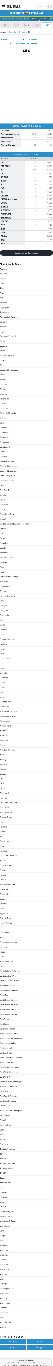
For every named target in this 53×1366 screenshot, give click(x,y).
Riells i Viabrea (6, 923)
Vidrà (2, 1240)
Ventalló (3, 1231)
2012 (36, 25)
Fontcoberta (5, 586)
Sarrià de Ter (5, 1106)
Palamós (3, 798)
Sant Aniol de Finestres (9, 990)
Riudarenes (4, 933)
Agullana (3, 269)
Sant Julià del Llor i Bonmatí (11, 1058)
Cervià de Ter (5, 490)
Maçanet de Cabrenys (8, 711)
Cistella (3, 495)
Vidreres (3, 1245)
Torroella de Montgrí (8, 1168)
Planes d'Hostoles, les (8, 856)
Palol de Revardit (6, 817)
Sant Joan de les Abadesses (11, 1038)
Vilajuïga (3, 1284)
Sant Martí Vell (5, 1077)
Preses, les (4, 889)
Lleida (12, 1347)
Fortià (2, 601)
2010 (47, 25)
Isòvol (2, 649)
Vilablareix (4, 1255)
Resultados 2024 (20, 19)
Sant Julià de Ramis (8, 1062)
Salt (1, 966)
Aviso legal (41, 1363)
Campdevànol (5, 428)
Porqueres (4, 875)
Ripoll (2, 928)
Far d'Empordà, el (7, 557)
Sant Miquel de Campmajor (10, 1082)
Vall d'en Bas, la (6, 1216)
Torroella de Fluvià (7, 1163)
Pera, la (3, 846)
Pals (1, 822)
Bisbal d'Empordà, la (8, 355)
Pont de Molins (6, 865)
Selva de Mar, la (6, 1115)
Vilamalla (3, 1298)
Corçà (2, 509)
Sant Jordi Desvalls (7, 1053)
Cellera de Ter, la (6, 481)
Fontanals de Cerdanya (9, 577)
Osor (2, 788)
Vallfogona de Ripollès (8, 1221)
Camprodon (4, 442)
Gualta (2, 634)
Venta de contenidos (20, 1363)
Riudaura (3, 937)
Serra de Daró (5, 1125)
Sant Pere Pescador (8, 1101)
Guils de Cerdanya (7, 639)
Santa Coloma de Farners (10, 971)
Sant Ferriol (4, 1019)
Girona (2, 625)
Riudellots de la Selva (8, 942)
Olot (1, 779)
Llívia (2, 697)
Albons (2, 283)
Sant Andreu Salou (7, 986)
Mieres (2, 745)
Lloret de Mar (5, 702)
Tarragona (40, 1347)
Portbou (3, 880)
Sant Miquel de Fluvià (8, 1087)
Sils (1, 1135)
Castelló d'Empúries (8, 471)
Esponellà (4, 553)
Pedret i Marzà (6, 841)
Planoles (3, 860)
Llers (2, 692)
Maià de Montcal (6, 726)
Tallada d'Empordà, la (8, 1149)
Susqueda (4, 1144)
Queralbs (3, 904)
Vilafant (3, 1279)
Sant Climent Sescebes (9, 1000)
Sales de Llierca (6, 961)
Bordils (3, 380)
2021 (6, 25)
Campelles (4, 432)
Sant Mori (4, 1091)
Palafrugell (4, 793)
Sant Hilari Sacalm (7, 1029)
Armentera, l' (5, 312)
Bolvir (2, 375)
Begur (2, 331)
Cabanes (3, 404)
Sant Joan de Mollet (8, 1043)
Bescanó (3, 346)
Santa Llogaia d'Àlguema (10, 981)
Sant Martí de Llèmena (9, 1072)
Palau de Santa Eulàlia (9, 803)
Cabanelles (4, 399)
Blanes (2, 365)
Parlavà (3, 832)
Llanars (3, 683)
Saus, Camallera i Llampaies (11, 1111)
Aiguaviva (4, 274)
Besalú (2, 341)
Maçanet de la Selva (8, 716)
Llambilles (4, 678)
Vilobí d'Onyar (5, 1322)
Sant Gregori (5, 1024)
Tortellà (3, 1173)
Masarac (3, 731)
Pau (1, 836)
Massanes (4, 735)
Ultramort (4, 1197)
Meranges (4, 740)
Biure (2, 360)
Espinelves (4, 543)
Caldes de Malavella (8, 413)
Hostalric (3, 644)
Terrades (3, 1154)
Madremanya (5, 721)
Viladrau (3, 1274)
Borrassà (3, 384)
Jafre (2, 654)
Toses (2, 1178)
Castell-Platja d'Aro (7, 476)
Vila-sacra (4, 1313)
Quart (2, 899)
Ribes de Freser (6, 918)
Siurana (3, 1139)
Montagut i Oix (5, 759)
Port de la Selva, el (7, 885)
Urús (2, 1202)
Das (1, 533)
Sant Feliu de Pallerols (9, 1014)
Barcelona (13, 1341)
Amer (2, 293)
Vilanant (3, 1308)
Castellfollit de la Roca (9, 466)
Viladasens (4, 1264)
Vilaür (2, 1317)
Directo (6, 19)
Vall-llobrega (5, 1226)
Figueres (3, 562)
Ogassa (3, 774)
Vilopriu (3, 1327)
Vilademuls (4, 1269)
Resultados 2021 (39, 19)
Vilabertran (4, 1250)
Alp (1, 288)
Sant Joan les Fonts (7, 1048)
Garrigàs (3, 606)
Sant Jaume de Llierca (9, 1034)
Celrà (2, 485)
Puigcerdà (4, 894)
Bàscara (3, 327)
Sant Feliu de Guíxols (8, 1010)
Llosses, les (4, 707)
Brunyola (3, 394)
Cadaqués (4, 408)
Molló (2, 755)
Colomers (4, 505)
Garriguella (4, 615)
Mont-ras (3, 764)
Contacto (9, 1363)
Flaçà (2, 567)
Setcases (3, 1130)
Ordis (2, 784)
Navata (3, 769)
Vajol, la (3, 1207)
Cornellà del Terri (7, 514)
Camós (3, 423)
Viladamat (4, 1260)
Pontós (3, 870)
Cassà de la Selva (7, 461)
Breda (2, 389)
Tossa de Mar (5, 1183)
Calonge (3, 418)
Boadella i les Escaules (9, 370)
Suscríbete (40, 6)
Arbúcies (3, 303)
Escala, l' (3, 538)
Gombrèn (3, 630)
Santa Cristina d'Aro (8, 976)
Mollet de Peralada (7, 750)
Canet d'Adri (5, 447)
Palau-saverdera (6, 812)
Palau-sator (4, 808)
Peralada (3, 851)
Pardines (3, 827)
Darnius (3, 529)
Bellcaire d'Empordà (8, 336)
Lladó (2, 668)
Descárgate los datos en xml (26, 253)
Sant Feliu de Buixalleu (9, 1005)
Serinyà (3, 1120)
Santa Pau (4, 995)
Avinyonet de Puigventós (9, 317)
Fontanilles (4, 582)
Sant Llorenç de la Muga (9, 1067)
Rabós (2, 909)
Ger (1, 620)
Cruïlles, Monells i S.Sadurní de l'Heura (15, 524)
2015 (26, 25)
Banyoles (3, 322)
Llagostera (4, 673)
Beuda (2, 351)
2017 (16, 25)
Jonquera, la (5, 658)
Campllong (4, 437)
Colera (2, 500)
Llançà (2, 687)
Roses (2, 952)
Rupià (2, 957)
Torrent (3, 1159)
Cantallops (4, 452)
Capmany (3, 456)
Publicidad (32, 1363)
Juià (1, 663)
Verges (3, 1236)
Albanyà (3, 279)
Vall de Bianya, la (6, 1212)
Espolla (3, 548)
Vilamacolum (5, 1293)
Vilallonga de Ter (6, 1288)
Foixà (2, 572)
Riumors (3, 947)
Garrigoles (4, 610)
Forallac (3, 591)
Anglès (2, 298)
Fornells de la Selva (7, 596)
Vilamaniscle (5, 1303)
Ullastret (3, 1192)
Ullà (1, 1187)
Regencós (4, 913)
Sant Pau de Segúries (8, 1096)
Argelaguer (4, 307)
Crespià (3, 519)
